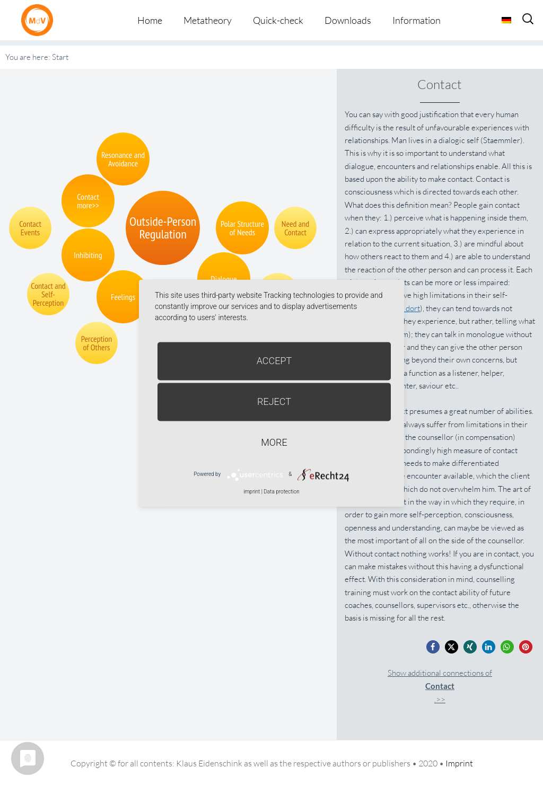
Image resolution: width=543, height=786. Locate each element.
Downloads (348, 20)
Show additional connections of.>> (440, 686)
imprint (251, 491)
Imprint (459, 763)
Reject (274, 401)
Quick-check (278, 20)
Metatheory (207, 20)
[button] (433, 646)
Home (149, 20)
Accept (274, 360)
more (274, 442)
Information (416, 20)
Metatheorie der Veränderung (40, 20)
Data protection (281, 491)
